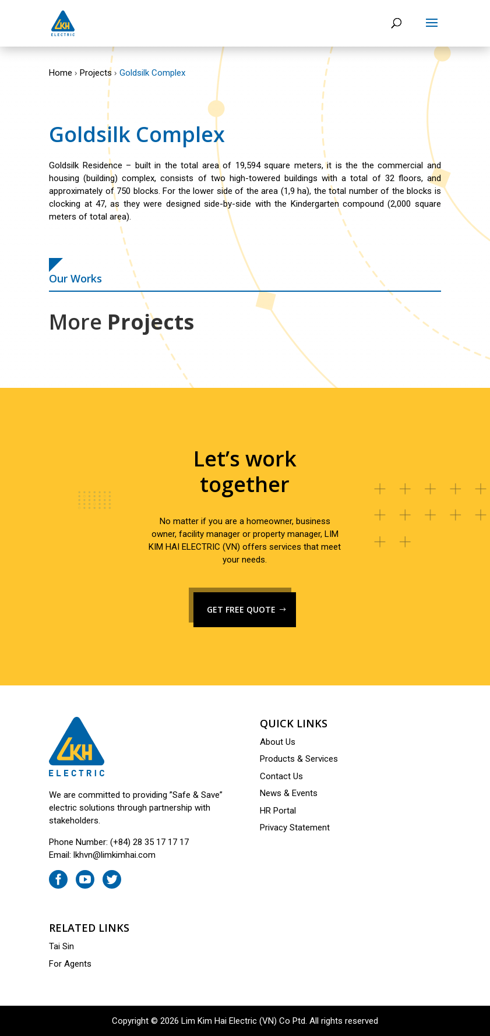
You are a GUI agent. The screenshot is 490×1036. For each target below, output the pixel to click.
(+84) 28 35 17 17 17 (149, 842)
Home (60, 73)
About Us (277, 742)
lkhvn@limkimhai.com (114, 855)
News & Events (289, 793)
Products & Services (299, 759)
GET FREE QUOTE (241, 609)
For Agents (70, 964)
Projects (96, 73)
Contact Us (281, 776)
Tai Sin (61, 946)
